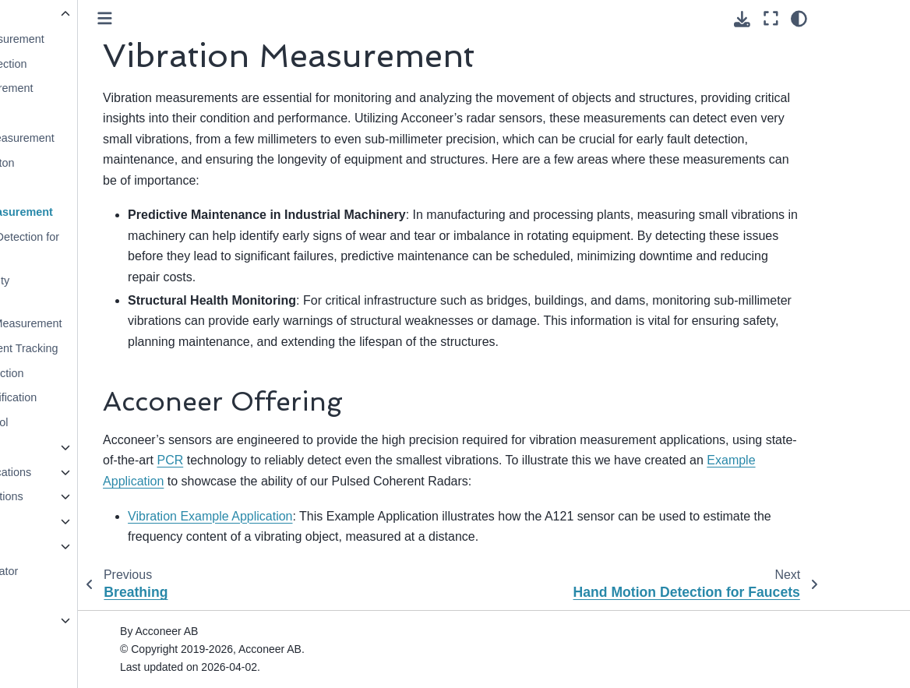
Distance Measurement (90, 39)
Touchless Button (75, 163)
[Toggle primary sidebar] (209, 18)
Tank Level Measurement (95, 138)
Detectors (44, 447)
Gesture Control (72, 422)
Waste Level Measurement (99, 323)
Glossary (42, 595)
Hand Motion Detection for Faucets (98, 246)
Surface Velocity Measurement (73, 289)
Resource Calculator (71, 571)
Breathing (57, 187)
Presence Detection (82, 64)
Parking (52, 113)
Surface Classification (86, 397)
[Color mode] (883, 18)
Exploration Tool (60, 546)
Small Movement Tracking (97, 348)
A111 (33, 620)
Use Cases (48, 14)
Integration (46, 521)
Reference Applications (77, 472)
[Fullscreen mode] (854, 18)
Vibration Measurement (95, 212)
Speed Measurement (85, 88)
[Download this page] (826, 19)
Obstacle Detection (80, 373)
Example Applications (73, 496)
